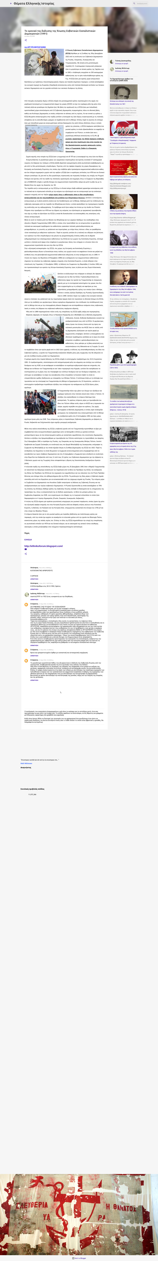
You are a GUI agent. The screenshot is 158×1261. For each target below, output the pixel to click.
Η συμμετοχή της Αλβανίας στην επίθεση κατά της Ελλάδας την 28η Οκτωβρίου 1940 (123, 250)
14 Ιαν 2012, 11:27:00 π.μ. (52, 593)
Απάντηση (34, 579)
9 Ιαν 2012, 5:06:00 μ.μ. (45, 567)
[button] (25, 40)
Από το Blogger (79, 1258)
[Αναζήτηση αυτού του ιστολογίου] (138, 3)
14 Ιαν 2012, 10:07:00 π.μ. (46, 583)
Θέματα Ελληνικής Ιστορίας (34, 3)
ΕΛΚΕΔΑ (28, 540)
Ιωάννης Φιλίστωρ (37, 593)
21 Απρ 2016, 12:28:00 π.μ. (46, 649)
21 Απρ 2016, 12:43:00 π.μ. (46, 660)
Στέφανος (34, 604)
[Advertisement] (68, 744)
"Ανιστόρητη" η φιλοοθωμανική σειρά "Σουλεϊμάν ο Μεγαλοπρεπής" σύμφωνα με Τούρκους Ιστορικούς (123, 140)
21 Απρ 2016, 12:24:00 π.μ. (46, 604)
